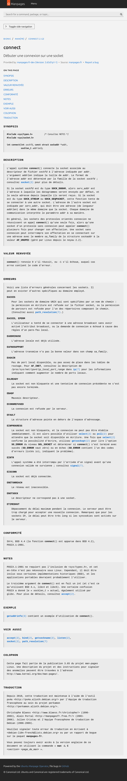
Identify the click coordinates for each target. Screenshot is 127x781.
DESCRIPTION (10, 80)
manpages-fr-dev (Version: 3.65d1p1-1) (37, 62)
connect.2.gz (36, 38)
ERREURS (8, 89)
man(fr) (19, 38)
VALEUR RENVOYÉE (13, 85)
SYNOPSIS (8, 75)
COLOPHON (9, 113)
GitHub (65, 766)
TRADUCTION (10, 117)
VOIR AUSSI (9, 108)
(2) (27, 182)
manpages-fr (75, 62)
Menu (34, 3)
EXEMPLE (8, 103)
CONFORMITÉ (10, 94)
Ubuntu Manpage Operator (34, 766)
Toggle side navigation (20, 26)
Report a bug (92, 62)
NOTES (7, 99)
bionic (7, 38)
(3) (16, 616)
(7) (48, 312)
